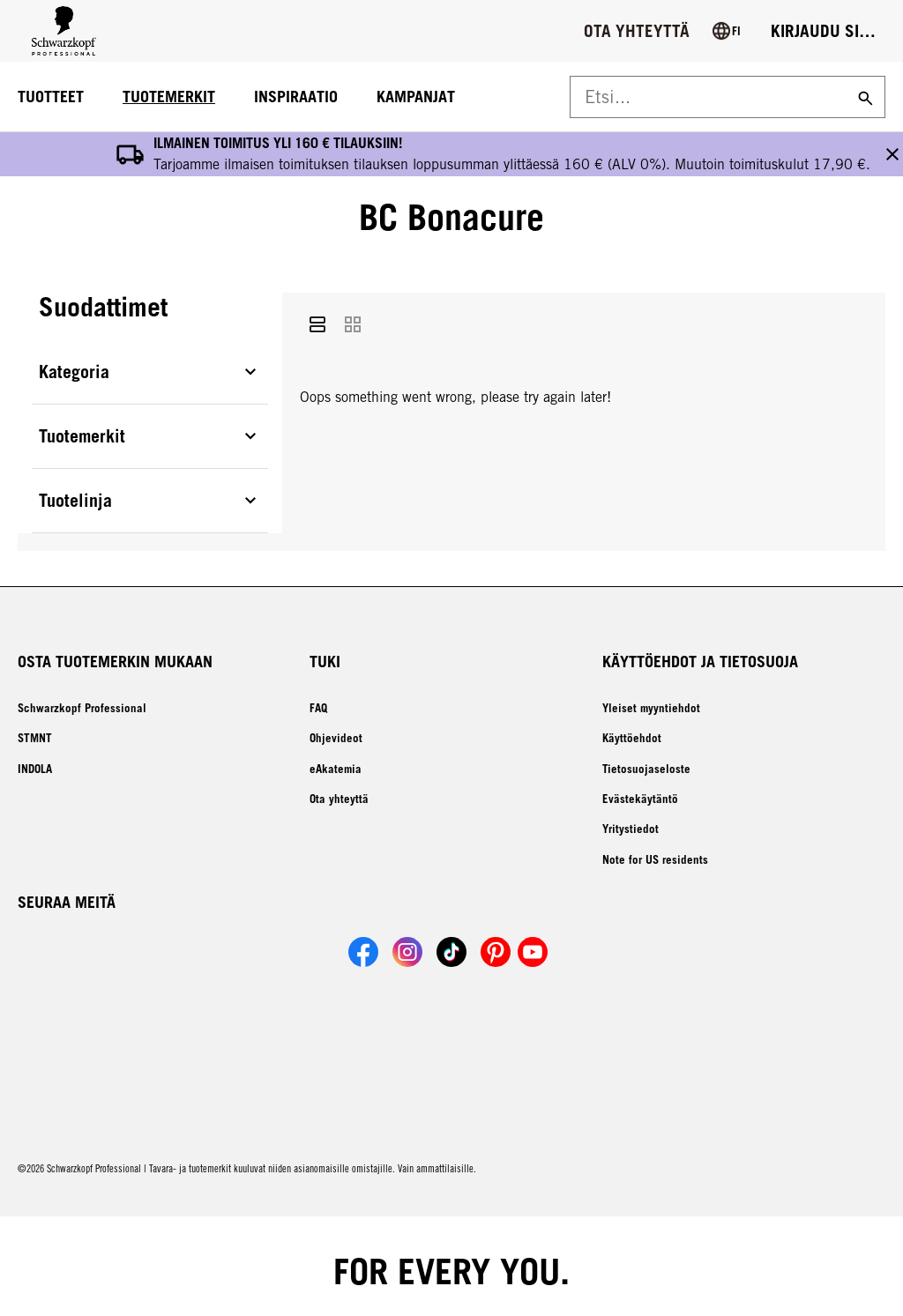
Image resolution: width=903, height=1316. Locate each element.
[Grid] (352, 284)
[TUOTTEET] (51, 97)
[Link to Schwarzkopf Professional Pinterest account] (496, 908)
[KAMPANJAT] (416, 97)
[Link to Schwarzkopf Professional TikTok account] (451, 908)
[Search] (863, 97)
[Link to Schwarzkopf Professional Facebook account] (363, 908)
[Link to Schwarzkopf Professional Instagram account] (407, 908)
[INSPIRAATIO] (296, 97)
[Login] (823, 31)
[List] (317, 284)
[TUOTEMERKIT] (169, 97)
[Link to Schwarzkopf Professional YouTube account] (533, 908)
